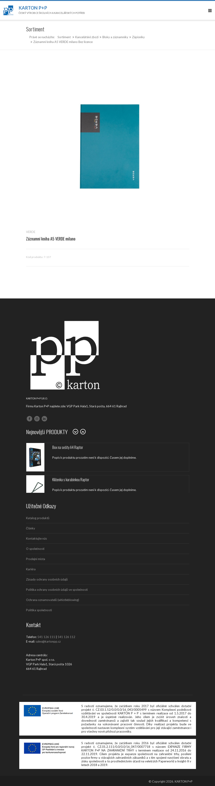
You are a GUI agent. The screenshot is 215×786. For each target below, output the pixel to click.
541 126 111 (46, 637)
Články (30, 528)
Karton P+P (33, 7)
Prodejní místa (35, 559)
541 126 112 (66, 637)
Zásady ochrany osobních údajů (47, 579)
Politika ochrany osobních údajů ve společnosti (57, 589)
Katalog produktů (37, 518)
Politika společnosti (39, 610)
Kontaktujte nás (36, 538)
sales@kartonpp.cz (48, 641)
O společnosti (35, 549)
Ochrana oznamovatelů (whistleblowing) (52, 600)
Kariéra (31, 569)
